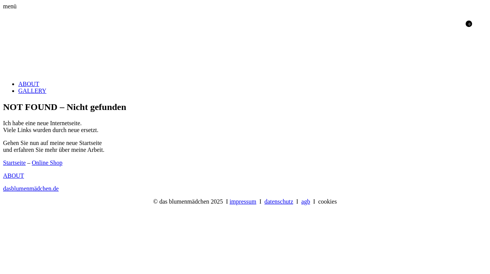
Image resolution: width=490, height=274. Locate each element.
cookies (327, 201)
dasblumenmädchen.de (31, 188)
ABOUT (28, 84)
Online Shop (47, 162)
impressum (243, 201)
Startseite (14, 162)
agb (305, 201)
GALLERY (32, 91)
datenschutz (278, 201)
